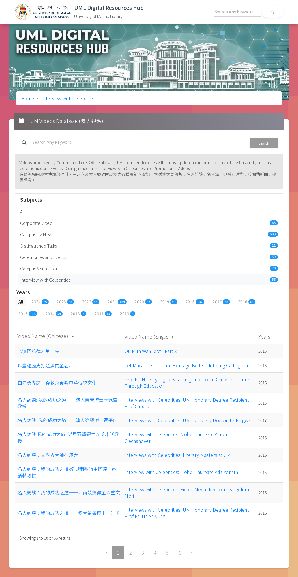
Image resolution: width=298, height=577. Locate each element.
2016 (246, 301)
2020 (143, 301)
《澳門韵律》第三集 (38, 351)
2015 (27, 313)
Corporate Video (149, 223)
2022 (90, 301)
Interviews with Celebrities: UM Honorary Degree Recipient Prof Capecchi (187, 403)
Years (265, 336)
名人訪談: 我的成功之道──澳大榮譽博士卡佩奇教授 (67, 403)
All (22, 211)
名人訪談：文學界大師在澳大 (47, 454)
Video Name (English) (149, 336)
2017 (221, 301)
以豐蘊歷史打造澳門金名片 (45, 365)
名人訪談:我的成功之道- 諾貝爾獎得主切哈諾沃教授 (68, 437)
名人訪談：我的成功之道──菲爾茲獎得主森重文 (68, 492)
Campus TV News (149, 234)
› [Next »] (192, 552)
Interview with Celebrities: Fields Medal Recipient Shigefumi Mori (187, 492)
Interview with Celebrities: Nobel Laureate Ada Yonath (181, 472)
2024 (40, 301)
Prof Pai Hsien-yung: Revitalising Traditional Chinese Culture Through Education (187, 382)
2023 (65, 301)
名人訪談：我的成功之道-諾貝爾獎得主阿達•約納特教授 (67, 472)
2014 (54, 313)
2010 (127, 313)
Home (27, 98)
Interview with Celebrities (67, 98)
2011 (103, 313)
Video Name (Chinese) (46, 335)
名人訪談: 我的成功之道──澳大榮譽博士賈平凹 (67, 420)
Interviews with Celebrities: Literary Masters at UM (178, 454)
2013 (78, 313)
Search (263, 143)
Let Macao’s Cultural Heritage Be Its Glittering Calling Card (188, 365)
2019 (168, 301)
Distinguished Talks (149, 245)
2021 (117, 301)
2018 (194, 301)
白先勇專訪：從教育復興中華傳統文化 (57, 382)
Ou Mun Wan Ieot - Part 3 (151, 351)
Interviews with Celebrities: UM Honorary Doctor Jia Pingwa (188, 420)
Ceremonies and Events (149, 257)
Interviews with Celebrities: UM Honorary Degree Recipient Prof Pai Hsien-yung (187, 513)
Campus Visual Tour (149, 268)
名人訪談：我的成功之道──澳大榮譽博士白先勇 (68, 512)
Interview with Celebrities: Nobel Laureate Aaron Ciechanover (176, 437)
